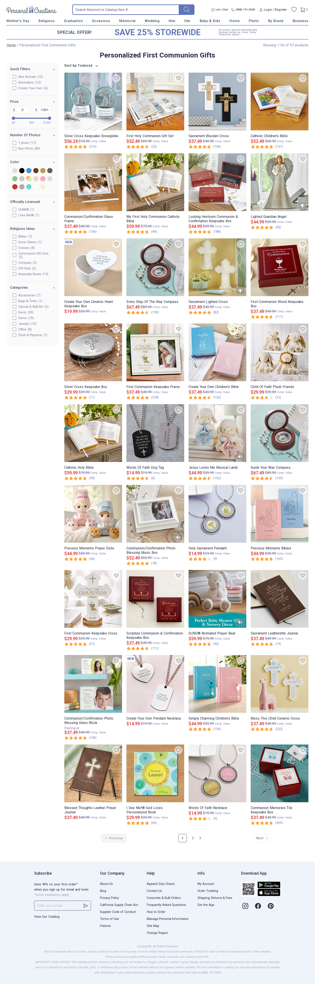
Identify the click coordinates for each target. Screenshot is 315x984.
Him (172, 21)
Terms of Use (109, 919)
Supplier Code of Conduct (118, 912)
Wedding (152, 21)
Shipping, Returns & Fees (215, 898)
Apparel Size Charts (161, 884)
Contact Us (154, 891)
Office (25, 329)
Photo (254, 21)
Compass (27, 262)
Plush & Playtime (32, 335)
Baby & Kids (210, 21)
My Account (206, 884)
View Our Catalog (47, 917)
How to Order (156, 912)
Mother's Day (18, 21)
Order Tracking (208, 891)
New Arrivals (30, 77)
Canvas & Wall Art (33, 306)
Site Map (153, 926)
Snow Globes (30, 242)
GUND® (26, 209)
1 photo (27, 143)
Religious (46, 21)
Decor (25, 312)
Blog (103, 891)
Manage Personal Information (168, 919)
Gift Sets (27, 268)
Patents (105, 926)
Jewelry (27, 323)
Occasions (101, 21)
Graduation (73, 21)
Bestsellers (29, 82)
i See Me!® (28, 215)
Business (300, 21)
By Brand (276, 21)
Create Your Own (33, 88)
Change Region (157, 933)
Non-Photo (29, 148)
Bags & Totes (30, 301)
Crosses (26, 248)
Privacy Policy (109, 898)
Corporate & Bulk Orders (164, 898)
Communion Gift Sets (33, 255)
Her (187, 21)
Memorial (127, 21)
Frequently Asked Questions (166, 905)
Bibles (25, 236)
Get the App (206, 905)
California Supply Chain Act (119, 905)
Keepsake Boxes (33, 274)
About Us (106, 884)
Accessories (29, 295)
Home (234, 21)
